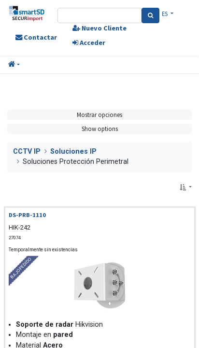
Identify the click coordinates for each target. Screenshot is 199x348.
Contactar (36, 37)
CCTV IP (27, 151)
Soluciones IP (73, 151)
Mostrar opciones (99, 114)
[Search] (150, 15)
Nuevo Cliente (99, 28)
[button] (14, 65)
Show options (100, 128)
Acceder (88, 42)
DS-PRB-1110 (27, 214)
